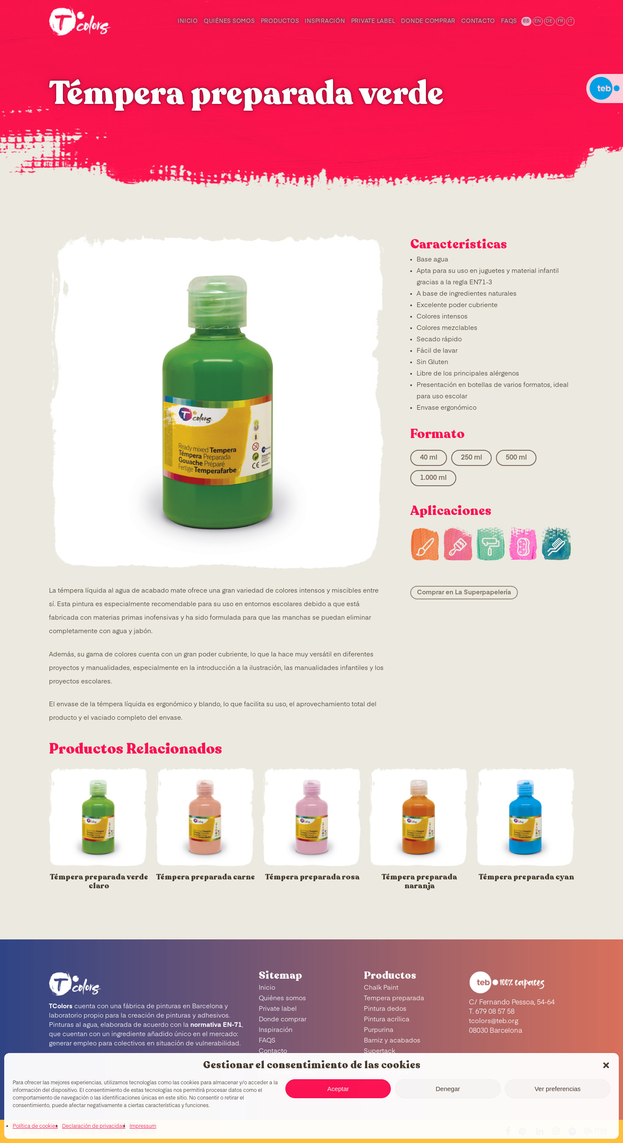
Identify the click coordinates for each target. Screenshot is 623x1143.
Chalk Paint (381, 988)
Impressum (143, 1126)
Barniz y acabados (392, 1040)
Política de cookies (35, 1126)
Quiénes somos (282, 998)
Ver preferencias (557, 1088)
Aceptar (338, 1088)
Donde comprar (282, 1019)
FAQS (267, 1040)
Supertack (379, 1051)
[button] (606, 1065)
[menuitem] (525, 21)
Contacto (273, 1051)
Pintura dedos (385, 1009)
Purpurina (378, 1030)
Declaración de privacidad (93, 1126)
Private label (278, 1009)
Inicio (267, 988)
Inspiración (276, 1030)
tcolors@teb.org (493, 1021)
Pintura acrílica (386, 1019)
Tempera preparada (394, 998)
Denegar (448, 1088)
